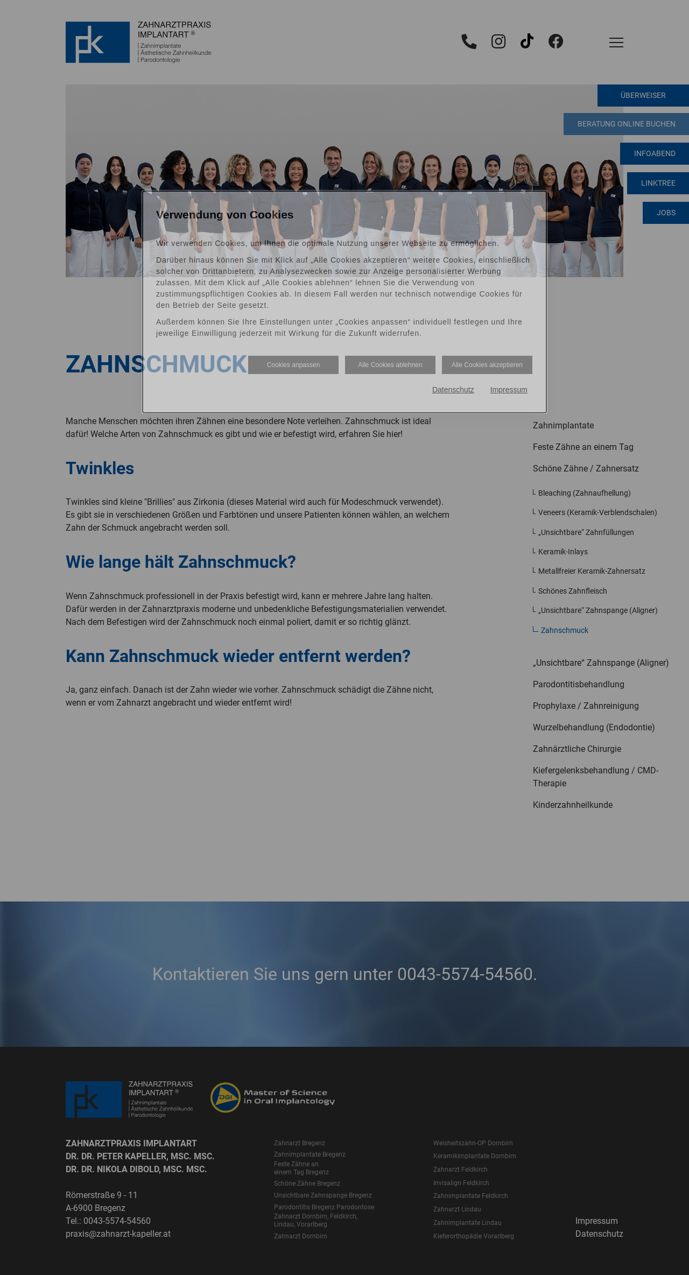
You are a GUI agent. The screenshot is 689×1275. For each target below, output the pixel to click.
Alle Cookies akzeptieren (487, 365)
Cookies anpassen (293, 365)
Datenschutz (453, 389)
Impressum (509, 389)
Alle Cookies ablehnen (390, 365)
